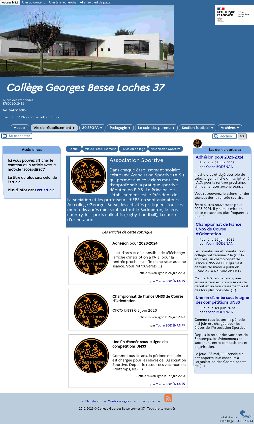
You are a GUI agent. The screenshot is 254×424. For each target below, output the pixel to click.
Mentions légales (118, 401)
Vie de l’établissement (54, 128)
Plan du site (92, 401)
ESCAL (239, 421)
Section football (198, 128)
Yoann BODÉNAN (168, 281)
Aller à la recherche (62, 2)
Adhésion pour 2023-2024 (219, 157)
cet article (45, 190)
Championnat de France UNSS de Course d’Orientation (218, 229)
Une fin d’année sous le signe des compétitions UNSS (222, 300)
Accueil (20, 128)
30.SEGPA (92, 128)
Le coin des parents (156, 128)
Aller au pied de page (95, 2)
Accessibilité (10, 2)
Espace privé (145, 401)
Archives (230, 128)
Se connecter (19, 136)
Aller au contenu (33, 2)
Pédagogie (120, 128)
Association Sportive (165, 149)
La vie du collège (133, 149)
